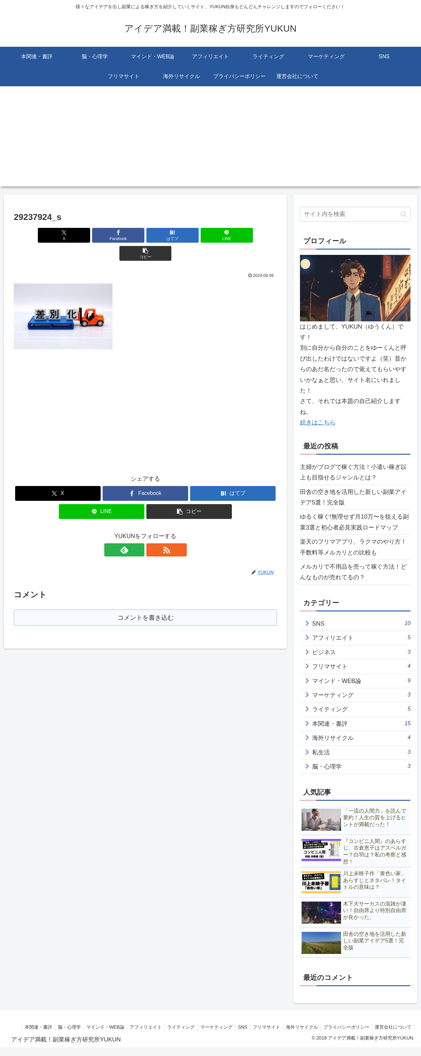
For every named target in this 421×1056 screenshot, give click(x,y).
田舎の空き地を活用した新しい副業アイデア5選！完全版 (353, 497)
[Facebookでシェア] (101, 235)
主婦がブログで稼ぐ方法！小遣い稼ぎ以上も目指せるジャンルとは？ (353, 472)
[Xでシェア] (57, 235)
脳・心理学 (98, 1027)
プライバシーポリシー (388, 1027)
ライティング (215, 1027)
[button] (234, 235)
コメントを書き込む (145, 600)
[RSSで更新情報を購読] (153, 531)
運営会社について (392, 1035)
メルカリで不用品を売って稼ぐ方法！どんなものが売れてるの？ (353, 572)
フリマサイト (305, 1027)
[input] (355, 214)
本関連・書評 (66, 1027)
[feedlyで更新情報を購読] (137, 531)
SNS (280, 1027)
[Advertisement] (210, 140)
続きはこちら (317, 422)
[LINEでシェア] (189, 235)
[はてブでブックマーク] (145, 235)
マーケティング (252, 1027)
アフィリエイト (178, 1027)
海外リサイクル (342, 1027)
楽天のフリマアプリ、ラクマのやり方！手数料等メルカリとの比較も (353, 546)
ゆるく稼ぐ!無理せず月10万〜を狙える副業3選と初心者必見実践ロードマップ (354, 521)
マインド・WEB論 (136, 1027)
